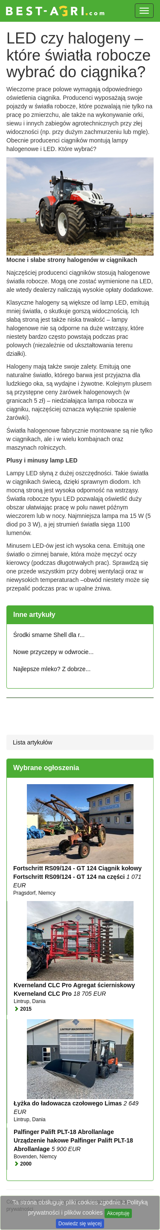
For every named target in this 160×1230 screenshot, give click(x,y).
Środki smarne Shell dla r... (48, 634)
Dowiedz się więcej (80, 1224)
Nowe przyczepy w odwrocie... (53, 651)
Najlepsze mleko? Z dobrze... (51, 669)
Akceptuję (118, 1213)
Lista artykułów (32, 742)
